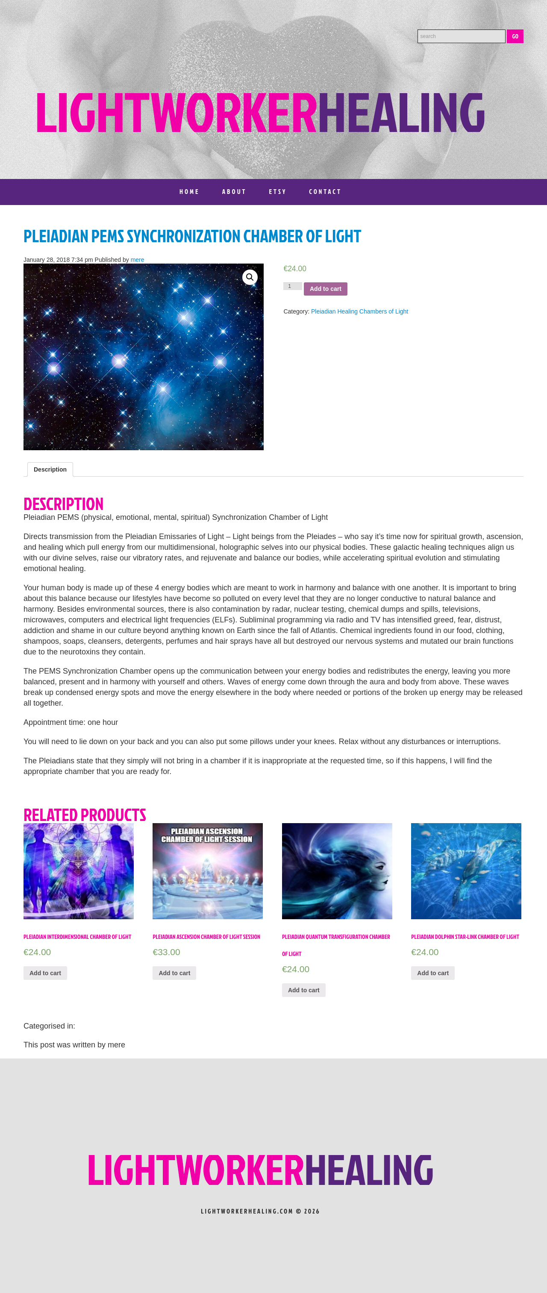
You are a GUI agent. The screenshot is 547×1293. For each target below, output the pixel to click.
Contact (325, 191)
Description (50, 469)
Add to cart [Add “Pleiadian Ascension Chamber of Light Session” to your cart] (174, 973)
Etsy (278, 191)
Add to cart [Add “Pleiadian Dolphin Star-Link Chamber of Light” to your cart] (433, 973)
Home (189, 191)
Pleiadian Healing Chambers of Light (359, 311)
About (234, 191)
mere (137, 259)
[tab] (50, 469)
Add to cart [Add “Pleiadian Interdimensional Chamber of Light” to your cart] (45, 973)
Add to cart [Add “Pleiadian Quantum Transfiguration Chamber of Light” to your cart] (304, 990)
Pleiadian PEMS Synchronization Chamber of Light (193, 236)
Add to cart (325, 288)
